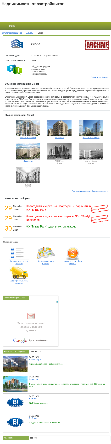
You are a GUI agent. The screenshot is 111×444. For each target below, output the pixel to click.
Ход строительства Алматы (19, 280)
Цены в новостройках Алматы (72, 261)
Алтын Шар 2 (35, 359)
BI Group (33, 398)
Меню (10, 26)
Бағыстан (33, 379)
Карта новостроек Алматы (46, 261)
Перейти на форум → (100, 77)
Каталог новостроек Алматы (19, 261)
